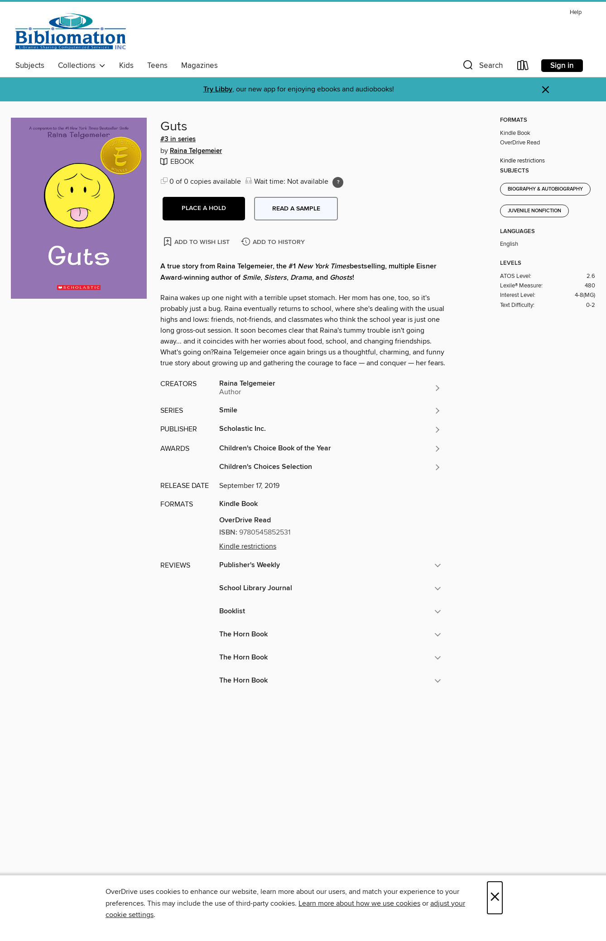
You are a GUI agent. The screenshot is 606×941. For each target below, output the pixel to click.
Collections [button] (82, 66)
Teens (157, 66)
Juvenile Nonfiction (534, 211)
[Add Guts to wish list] (197, 241)
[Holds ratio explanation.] (337, 182)
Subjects (29, 66)
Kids (126, 66)
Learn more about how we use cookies (359, 903)
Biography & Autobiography (545, 189)
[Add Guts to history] (274, 242)
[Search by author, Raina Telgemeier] (330, 388)
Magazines (199, 66)
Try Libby (217, 89)
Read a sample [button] (296, 209)
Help (576, 12)
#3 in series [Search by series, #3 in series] (178, 139)
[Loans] (523, 67)
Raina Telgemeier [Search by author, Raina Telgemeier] (196, 151)
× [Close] (494, 897)
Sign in (562, 66)
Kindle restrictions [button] (247, 546)
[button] (482, 67)
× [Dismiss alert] (545, 90)
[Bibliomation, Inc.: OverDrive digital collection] (71, 31)
